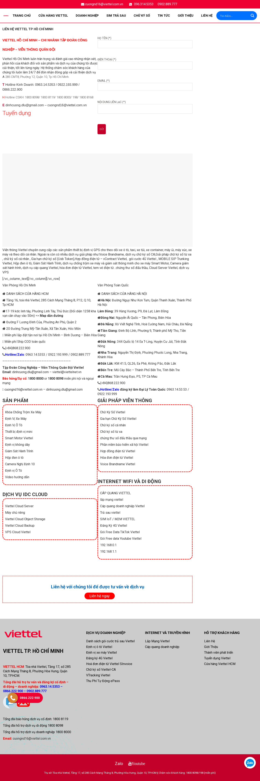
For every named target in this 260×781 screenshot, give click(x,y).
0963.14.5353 (45, 84)
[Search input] (234, 16)
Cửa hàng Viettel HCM (219, 664)
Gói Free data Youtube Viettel (120, 538)
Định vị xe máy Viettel (101, 652)
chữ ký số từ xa (180, 254)
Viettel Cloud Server (19, 506)
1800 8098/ (32, 97)
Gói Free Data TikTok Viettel (120, 532)
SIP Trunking (179, 259)
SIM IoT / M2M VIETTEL (117, 519)
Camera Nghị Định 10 (20, 464)
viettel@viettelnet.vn (66, 372)
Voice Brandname (111, 254)
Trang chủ (22, 15)
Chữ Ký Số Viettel (112, 412)
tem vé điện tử (103, 268)
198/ (76, 97)
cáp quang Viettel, (46, 268)
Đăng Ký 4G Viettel (113, 525)
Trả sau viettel (110, 513)
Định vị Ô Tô (13, 471)
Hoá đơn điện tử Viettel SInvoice (109, 664)
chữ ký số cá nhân (16, 259)
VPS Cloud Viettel (17, 532)
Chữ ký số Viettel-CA (101, 669)
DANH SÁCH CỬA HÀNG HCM (27, 294)
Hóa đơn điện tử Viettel (116, 458)
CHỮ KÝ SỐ (142, 15)
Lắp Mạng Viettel (157, 641)
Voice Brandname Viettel (117, 464)
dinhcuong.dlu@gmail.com (24, 105)
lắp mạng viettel (111, 500)
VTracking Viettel (98, 675)
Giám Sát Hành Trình (47, 263)
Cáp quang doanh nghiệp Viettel (122, 506)
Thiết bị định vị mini (18, 432)
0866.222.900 (12, 89)
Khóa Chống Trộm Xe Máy (23, 412)
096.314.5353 (144, 4)
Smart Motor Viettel (19, 438)
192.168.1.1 (108, 551)
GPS (97, 250)
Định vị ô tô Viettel (99, 647)
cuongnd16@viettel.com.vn (104, 4)
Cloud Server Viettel (163, 268)
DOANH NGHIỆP (87, 15)
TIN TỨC (164, 15)
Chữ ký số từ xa (111, 432)
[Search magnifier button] (252, 15)
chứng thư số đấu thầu (132, 268)
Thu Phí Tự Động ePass (103, 681)
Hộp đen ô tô (22, 263)
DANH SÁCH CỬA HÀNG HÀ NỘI (124, 294)
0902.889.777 (167, 4)
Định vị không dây (17, 445)
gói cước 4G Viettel (142, 259)
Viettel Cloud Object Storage (25, 519)
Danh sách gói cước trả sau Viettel (110, 641)
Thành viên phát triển (218, 652)
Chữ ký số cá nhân (113, 425)
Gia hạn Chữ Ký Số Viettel (118, 419)
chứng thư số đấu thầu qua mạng (123, 438)
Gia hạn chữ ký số (43, 259)
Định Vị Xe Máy (16, 419)
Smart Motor (160, 263)
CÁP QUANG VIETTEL (115, 493)
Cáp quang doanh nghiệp (162, 647)
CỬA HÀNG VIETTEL (53, 15)
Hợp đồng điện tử (87, 259)
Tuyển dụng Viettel (217, 658)
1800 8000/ (64, 97)
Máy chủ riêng (15, 513)
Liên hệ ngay (100, 596)
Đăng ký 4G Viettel (99, 658)
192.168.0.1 (108, 545)
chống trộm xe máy (87, 263)
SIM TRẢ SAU (116, 15)
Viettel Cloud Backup (20, 525)
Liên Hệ (206, 15)
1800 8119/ (48, 97)
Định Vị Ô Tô (13, 425)
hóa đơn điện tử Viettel (76, 268)
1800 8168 (86, 97)
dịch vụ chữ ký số (137, 254)
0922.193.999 (68, 84)
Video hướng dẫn (17, 477)
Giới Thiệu (185, 15)
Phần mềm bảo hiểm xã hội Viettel (124, 445)
